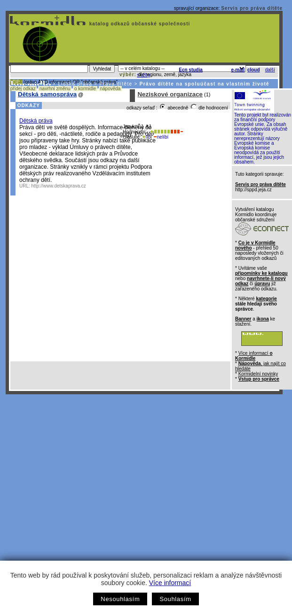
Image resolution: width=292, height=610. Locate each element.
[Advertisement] (88, 487)
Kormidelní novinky (258, 373)
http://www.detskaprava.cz (59, 185)
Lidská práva (75, 83)
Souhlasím (175, 598)
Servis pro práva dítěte (252, 8)
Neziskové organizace (170, 94)
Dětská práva (36, 120)
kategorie (266, 298)
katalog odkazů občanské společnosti (138, 23)
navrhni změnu (54, 88)
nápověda (110, 88)
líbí (147, 137)
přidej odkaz (23, 88)
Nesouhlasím (120, 598)
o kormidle (85, 88)
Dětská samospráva (47, 94)
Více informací (170, 583)
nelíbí (160, 137)
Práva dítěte (116, 83)
